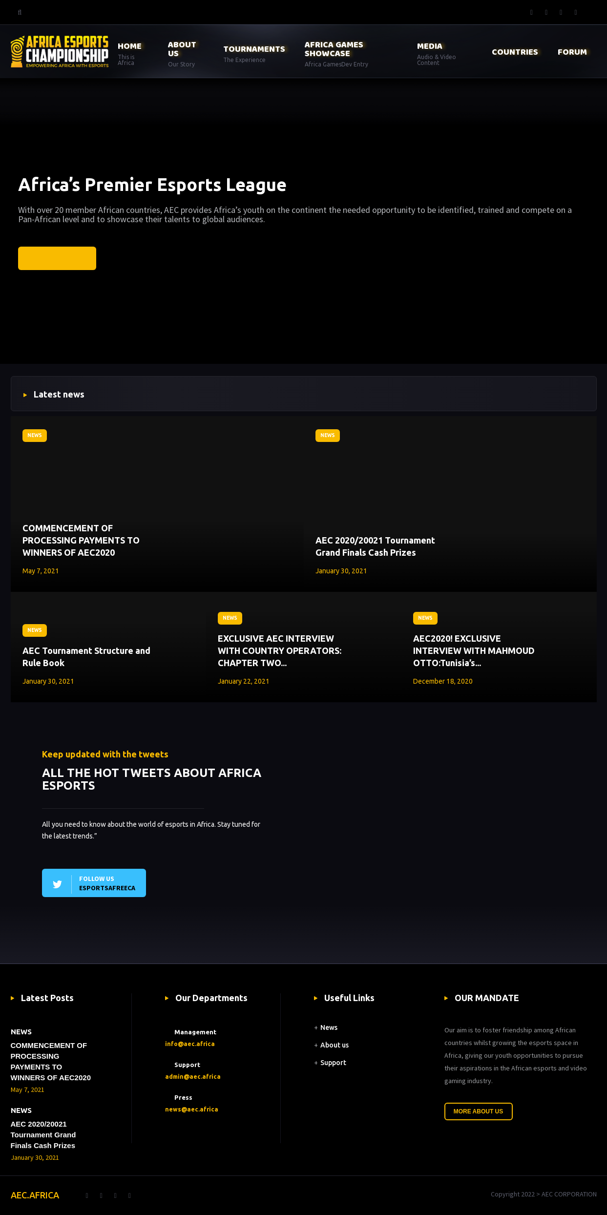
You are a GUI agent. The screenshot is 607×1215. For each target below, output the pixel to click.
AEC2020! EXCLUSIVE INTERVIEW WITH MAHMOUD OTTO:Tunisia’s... (474, 650)
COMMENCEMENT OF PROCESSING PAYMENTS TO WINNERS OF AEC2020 (81, 540)
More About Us (478, 1111)
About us (334, 1045)
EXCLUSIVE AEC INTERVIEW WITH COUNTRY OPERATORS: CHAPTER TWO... (279, 650)
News (328, 1027)
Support (333, 1063)
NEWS (34, 435)
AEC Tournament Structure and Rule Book (86, 657)
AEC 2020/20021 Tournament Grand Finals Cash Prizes (375, 546)
